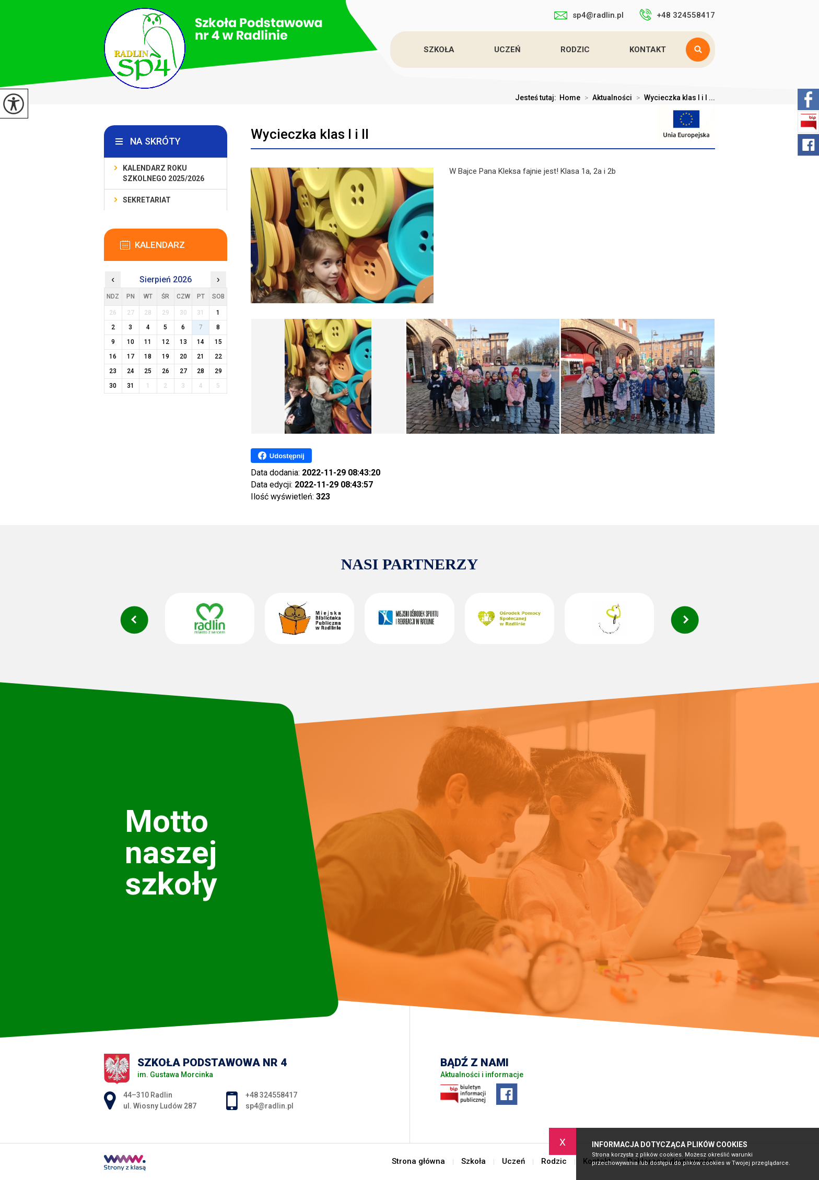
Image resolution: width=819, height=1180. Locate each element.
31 (130, 385)
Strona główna (391, 49)
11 (147, 341)
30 (112, 385)
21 (200, 356)
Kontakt (647, 49)
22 (218, 356)
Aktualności (606, 97)
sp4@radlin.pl (589, 15)
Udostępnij (281, 455)
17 (130, 356)
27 (183, 371)
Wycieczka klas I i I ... (673, 97)
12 (165, 341)
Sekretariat (147, 200)
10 (130, 341)
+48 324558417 (677, 14)
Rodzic (575, 49)
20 (183, 356)
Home (569, 97)
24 (130, 371)
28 (200, 371)
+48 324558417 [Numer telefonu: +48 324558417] (271, 1095)
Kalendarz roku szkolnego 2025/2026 (163, 173)
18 (147, 356)
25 (147, 371)
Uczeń (507, 49)
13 (183, 341)
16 (112, 356)
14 (200, 341)
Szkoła (439, 49)
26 (165, 371)
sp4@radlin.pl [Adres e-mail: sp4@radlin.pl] (269, 1106)
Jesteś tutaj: (537, 97)
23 (112, 371)
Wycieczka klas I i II (310, 134)
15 (218, 341)
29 (218, 371)
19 (165, 356)
